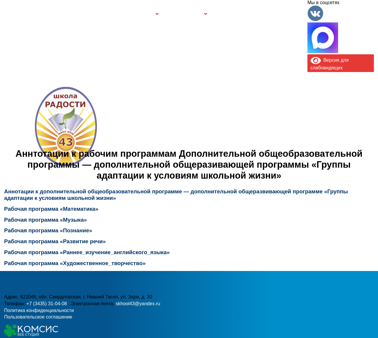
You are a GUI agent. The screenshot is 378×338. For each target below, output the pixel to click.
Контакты (291, 14)
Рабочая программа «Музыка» (45, 220)
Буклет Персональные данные (234, 13)
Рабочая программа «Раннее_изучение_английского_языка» (87, 252)
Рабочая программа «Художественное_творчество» (75, 263)
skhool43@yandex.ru (270, 141)
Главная (26, 14)
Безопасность (184, 14)
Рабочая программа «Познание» (48, 230)
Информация (8, 12)
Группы (145, 14)
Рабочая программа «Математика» (52, 209)
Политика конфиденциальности (39, 310)
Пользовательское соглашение (38, 316)
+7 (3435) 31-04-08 (164, 141)
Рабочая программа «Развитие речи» (55, 241)
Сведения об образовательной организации (84, 13)
